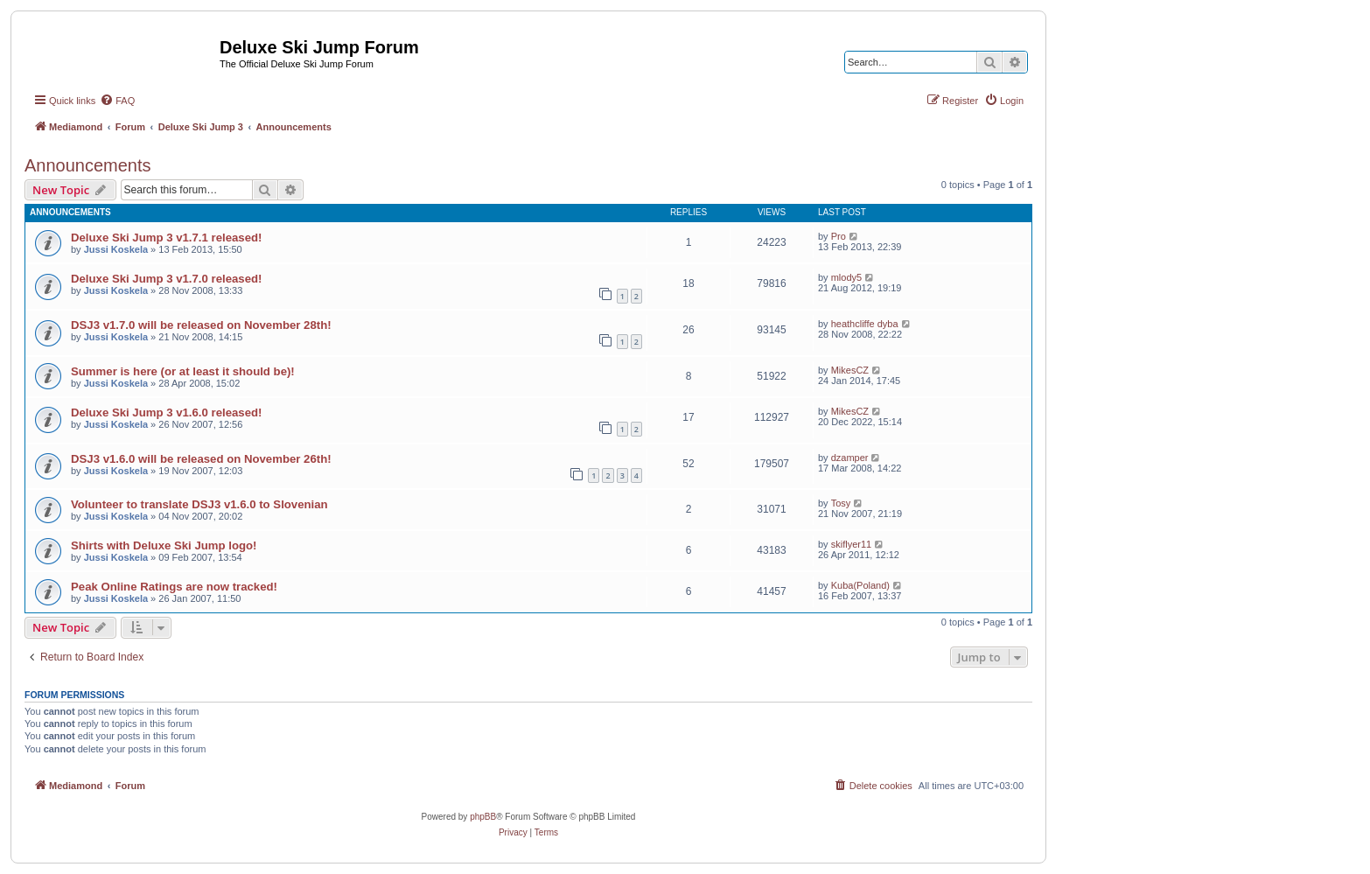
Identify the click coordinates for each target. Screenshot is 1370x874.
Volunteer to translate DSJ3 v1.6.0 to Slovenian (199, 504)
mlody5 (846, 277)
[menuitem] (117, 100)
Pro (838, 236)
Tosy (841, 503)
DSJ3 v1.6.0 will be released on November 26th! (201, 458)
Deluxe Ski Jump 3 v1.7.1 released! (166, 237)
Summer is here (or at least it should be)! (183, 371)
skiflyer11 (851, 544)
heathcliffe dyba (864, 323)
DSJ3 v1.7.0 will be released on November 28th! (201, 325)
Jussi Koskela (116, 249)
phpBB (483, 817)
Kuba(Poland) (860, 585)
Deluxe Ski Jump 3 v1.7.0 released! (166, 278)
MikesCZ (850, 370)
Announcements (87, 165)
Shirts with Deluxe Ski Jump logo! (164, 545)
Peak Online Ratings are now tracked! (174, 586)
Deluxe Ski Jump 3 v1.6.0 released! (166, 412)
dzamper (850, 457)
